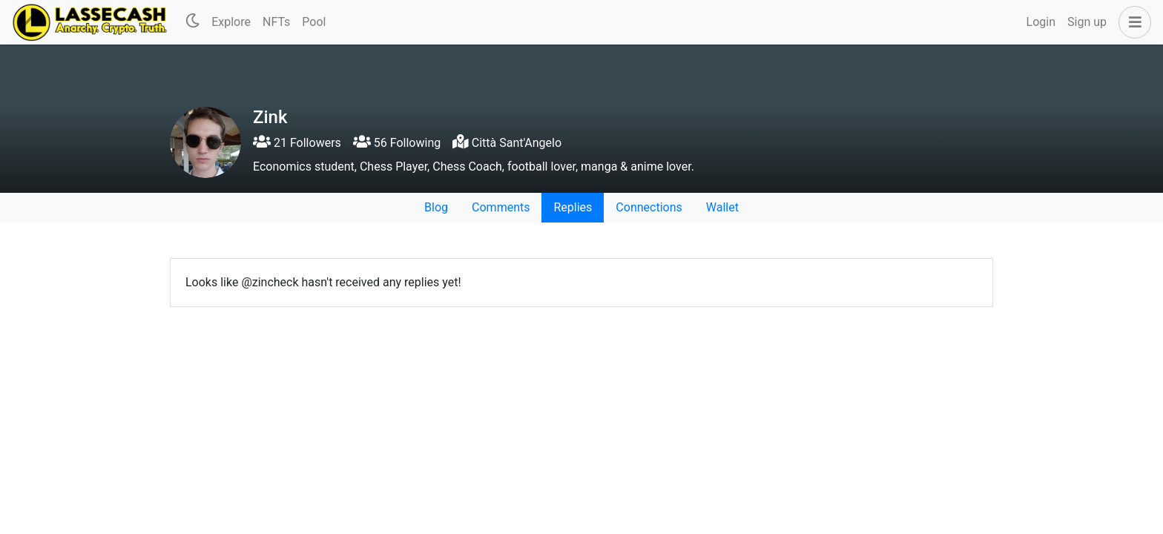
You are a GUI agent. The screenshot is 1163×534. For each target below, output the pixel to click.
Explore (231, 22)
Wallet (722, 207)
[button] (1132, 22)
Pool (314, 22)
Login (1041, 22)
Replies (572, 207)
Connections (649, 207)
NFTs (276, 22)
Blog (436, 207)
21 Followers (297, 143)
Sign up (1087, 22)
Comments (501, 207)
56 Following (397, 143)
